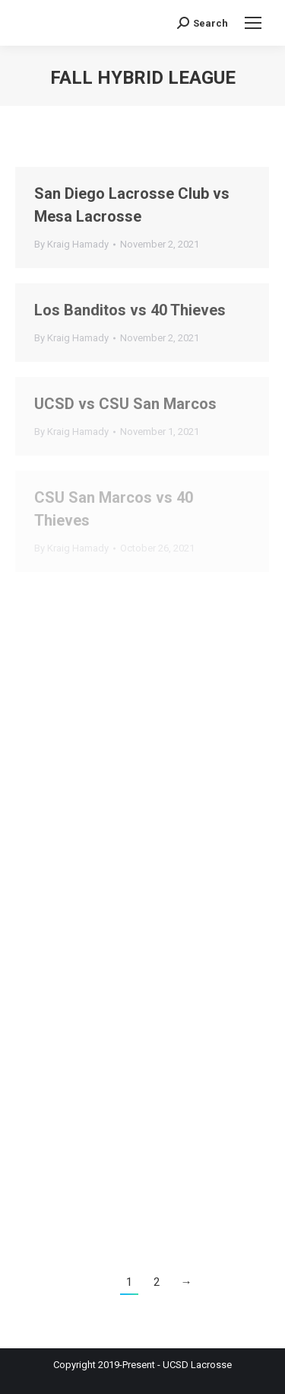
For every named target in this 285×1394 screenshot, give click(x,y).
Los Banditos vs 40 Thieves (130, 310)
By (71, 244)
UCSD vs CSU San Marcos (125, 404)
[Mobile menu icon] (253, 23)
